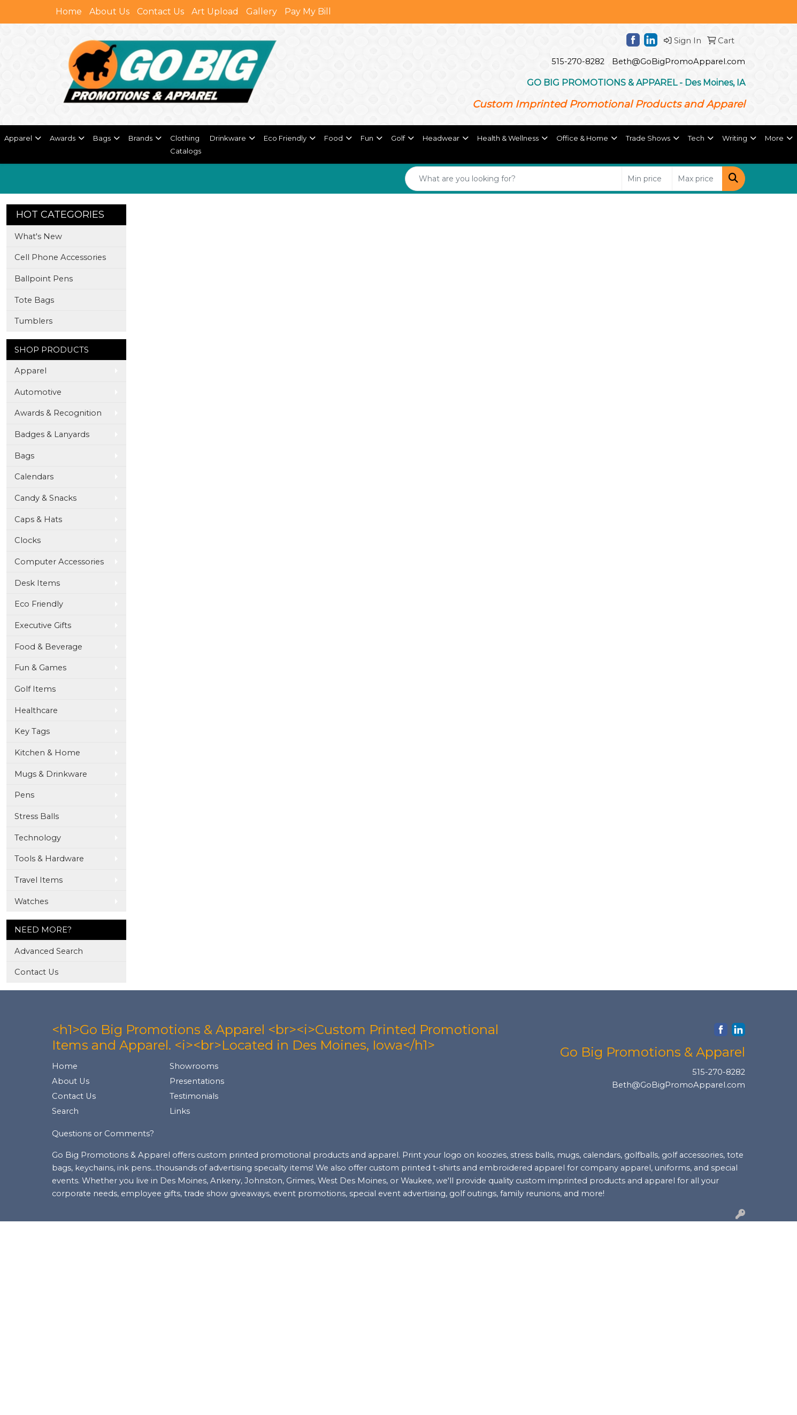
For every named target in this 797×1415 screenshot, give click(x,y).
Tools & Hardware (49, 858)
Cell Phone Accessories (60, 257)
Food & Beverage (48, 647)
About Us (109, 11)
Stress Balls (36, 816)
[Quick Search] (513, 178)
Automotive (38, 392)
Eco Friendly (38, 604)
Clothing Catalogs (185, 144)
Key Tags (32, 731)
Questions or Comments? (103, 1133)
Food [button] (333, 138)
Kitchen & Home (47, 753)
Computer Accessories (59, 562)
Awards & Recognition (58, 413)
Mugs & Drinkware (50, 774)
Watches (31, 901)
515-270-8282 (577, 61)
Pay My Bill (308, 11)
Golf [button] (398, 138)
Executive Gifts (42, 625)
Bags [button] (102, 138)
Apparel (30, 371)
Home (69, 11)
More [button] (774, 138)
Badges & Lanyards (51, 434)
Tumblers (33, 321)
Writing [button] (734, 138)
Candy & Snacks (45, 498)
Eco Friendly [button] (285, 138)
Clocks (27, 540)
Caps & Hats (38, 519)
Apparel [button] (18, 138)
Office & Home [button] (582, 138)
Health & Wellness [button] (508, 138)
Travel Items (38, 880)
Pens (24, 795)
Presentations (197, 1081)
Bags (24, 456)
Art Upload (215, 11)
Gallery (261, 11)
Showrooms (194, 1066)
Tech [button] (696, 138)
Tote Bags (34, 300)
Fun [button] (367, 138)
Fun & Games (40, 667)
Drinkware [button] (228, 138)
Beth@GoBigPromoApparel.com (678, 61)
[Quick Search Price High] (697, 178)
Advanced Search (48, 951)
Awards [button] (62, 138)
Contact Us (160, 11)
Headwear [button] (441, 138)
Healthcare (36, 710)
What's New (38, 236)
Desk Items (37, 583)
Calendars (33, 476)
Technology (37, 838)
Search (65, 1111)
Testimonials (194, 1096)
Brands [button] (140, 138)
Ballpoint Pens (43, 279)
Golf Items (35, 689)
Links (180, 1111)
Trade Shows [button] (648, 138)
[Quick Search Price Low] (647, 178)
